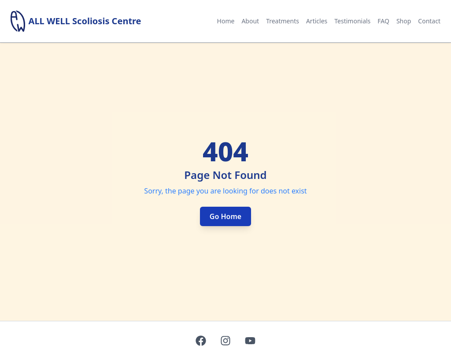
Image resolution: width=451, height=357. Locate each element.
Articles (316, 21)
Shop (403, 21)
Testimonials (352, 21)
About (250, 21)
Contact (429, 21)
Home (226, 21)
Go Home (225, 216)
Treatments (282, 21)
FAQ (383, 21)
